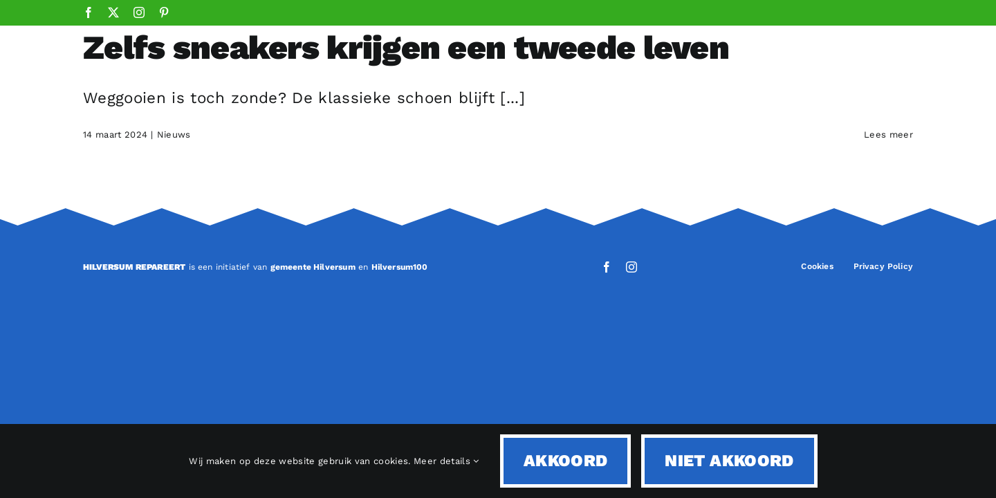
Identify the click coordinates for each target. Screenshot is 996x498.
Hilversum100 (399, 267)
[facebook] (606, 267)
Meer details (446, 461)
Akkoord (566, 460)
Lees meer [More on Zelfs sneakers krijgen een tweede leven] (888, 134)
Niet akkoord (729, 460)
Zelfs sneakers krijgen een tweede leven (406, 47)
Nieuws (174, 134)
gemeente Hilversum (313, 267)
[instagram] (631, 267)
